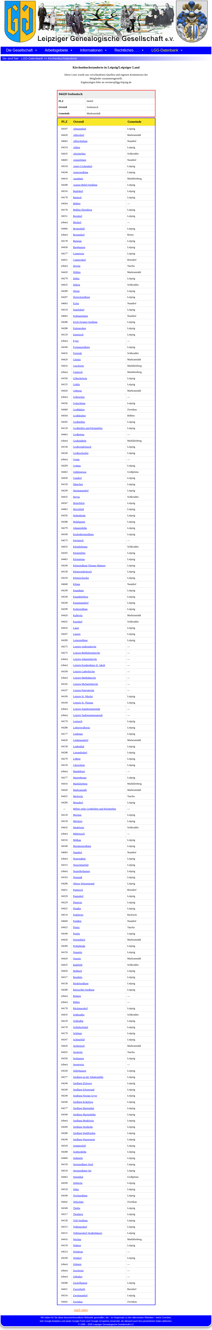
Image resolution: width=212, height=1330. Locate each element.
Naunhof (77, 852)
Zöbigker (78, 1276)
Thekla (76, 1208)
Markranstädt (80, 790)
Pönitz (76, 927)
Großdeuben (79, 415)
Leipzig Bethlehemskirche (86, 652)
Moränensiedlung (82, 846)
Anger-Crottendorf (82, 166)
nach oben (81, 1310)
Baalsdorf (78, 191)
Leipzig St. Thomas (83, 702)
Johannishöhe (80, 528)
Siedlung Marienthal (83, 1108)
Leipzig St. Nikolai (83, 696)
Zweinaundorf (80, 1295)
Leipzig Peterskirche (83, 690)
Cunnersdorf (79, 259)
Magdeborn (79, 771)
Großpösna (78, 434)
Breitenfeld (79, 228)
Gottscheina (79, 403)
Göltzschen (79, 397)
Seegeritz (78, 1052)
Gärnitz (77, 359)
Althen (76, 147)
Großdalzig (79, 409)
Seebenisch (79, 1045)
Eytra (76, 340)
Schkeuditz (78, 1014)
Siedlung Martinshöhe (84, 1114)
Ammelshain (79, 160)
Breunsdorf (79, 234)
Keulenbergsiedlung (83, 534)
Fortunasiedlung (81, 347)
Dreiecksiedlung (81, 297)
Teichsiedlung (80, 1195)
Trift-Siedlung (80, 1220)
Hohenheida (79, 515)
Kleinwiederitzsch (82, 571)
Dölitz (76, 278)
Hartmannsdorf (81, 490)
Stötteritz (78, 1183)
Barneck (77, 197)
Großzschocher (81, 453)
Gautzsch (78, 372)
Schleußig (78, 1020)
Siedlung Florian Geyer (85, 1095)
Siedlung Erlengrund (83, 1089)
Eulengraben (79, 328)
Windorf (77, 1258)
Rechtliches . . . (129, 50)
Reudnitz (77, 977)
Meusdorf (78, 802)
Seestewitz (78, 1064)
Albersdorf (78, 135)
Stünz (76, 1189)
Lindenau (78, 733)
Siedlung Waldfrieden (84, 1133)
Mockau (77, 814)
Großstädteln (79, 440)
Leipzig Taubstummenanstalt (88, 715)
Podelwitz (78, 914)
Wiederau (78, 1251)
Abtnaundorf (79, 128)
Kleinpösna (79, 559)
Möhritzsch (79, 833)
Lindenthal (78, 746)
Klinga (76, 584)
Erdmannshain (80, 315)
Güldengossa (79, 471)
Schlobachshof (80, 1027)
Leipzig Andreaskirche (84, 646)
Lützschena (79, 765)
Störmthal (78, 1176)
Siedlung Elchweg (82, 1083)
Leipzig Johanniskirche (85, 659)
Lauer (76, 627)
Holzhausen (79, 521)
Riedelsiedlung (80, 983)
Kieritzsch (78, 540)
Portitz (76, 933)
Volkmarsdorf (80, 1226)
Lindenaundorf (80, 740)
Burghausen (79, 247)
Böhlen (76, 203)
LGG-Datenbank (167, 50)
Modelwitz (78, 827)
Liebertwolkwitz (81, 727)
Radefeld (77, 964)
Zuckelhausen (80, 1282)
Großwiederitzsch (82, 446)
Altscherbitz (79, 153)
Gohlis (76, 384)
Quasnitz (77, 952)
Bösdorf (77, 222)
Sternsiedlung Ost (82, 1170)
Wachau (77, 1239)
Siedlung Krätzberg (83, 1102)
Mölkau (77, 840)
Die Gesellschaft (21, 50)
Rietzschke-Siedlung (83, 989)
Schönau (77, 1033)
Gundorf (77, 478)
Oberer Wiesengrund (83, 883)
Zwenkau (78, 1301)
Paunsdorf (78, 896)
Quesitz (77, 958)
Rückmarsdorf (80, 1008)
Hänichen (78, 484)
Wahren (77, 1245)
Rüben (76, 1002)
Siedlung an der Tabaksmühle (88, 1077)
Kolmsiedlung (80, 609)
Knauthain (78, 590)
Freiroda (77, 353)
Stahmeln (78, 1158)
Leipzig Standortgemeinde (86, 709)
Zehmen (77, 1264)
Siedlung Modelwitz (83, 1120)
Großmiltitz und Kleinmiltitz (88, 428)
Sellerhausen (79, 1070)
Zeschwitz (78, 1270)
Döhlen (77, 272)
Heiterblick (79, 503)
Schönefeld (79, 1039)
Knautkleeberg (80, 596)
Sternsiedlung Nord (83, 1164)
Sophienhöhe (80, 1151)
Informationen (93, 50)
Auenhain (78, 178)
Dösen (76, 291)
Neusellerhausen (81, 871)
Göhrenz (77, 390)
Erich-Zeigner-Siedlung (85, 322)
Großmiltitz (79, 421)
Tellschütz (78, 1201)
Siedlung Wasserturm (84, 1139)
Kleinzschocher (81, 577)
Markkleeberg (80, 783)
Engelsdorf (78, 309)
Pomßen (77, 921)
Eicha (76, 303)
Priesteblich (79, 939)
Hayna (76, 496)
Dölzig (76, 284)
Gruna (76, 459)
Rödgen (77, 996)
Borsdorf (77, 216)
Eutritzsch (78, 334)
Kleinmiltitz (79, 553)
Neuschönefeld (80, 864)
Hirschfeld (78, 509)
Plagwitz (77, 902)
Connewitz (78, 253)
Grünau (77, 465)
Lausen (76, 634)
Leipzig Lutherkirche (84, 671)
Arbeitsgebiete (59, 50)
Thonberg (78, 1214)
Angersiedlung (80, 172)
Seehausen (78, 1058)
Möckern (77, 821)
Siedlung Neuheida (83, 1126)
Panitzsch (78, 889)
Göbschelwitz (80, 378)
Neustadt (77, 877)
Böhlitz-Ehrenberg (82, 209)
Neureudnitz (79, 858)
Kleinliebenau (80, 546)
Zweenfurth (79, 1289)
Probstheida (79, 946)
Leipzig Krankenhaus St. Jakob (89, 665)
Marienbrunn (80, 777)
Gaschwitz (78, 365)
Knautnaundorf (81, 602)
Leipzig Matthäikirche (84, 677)
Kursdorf (77, 621)
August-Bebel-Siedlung (85, 184)
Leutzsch (77, 721)
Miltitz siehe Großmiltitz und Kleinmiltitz (94, 808)
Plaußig (77, 908)
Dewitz (76, 265)
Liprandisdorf (80, 752)
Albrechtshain (80, 141)
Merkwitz (78, 796)
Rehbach (77, 970)
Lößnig (76, 758)
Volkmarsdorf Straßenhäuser (87, 1233)
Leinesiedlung (80, 640)
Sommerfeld (79, 1145)
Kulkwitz (78, 615)
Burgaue (77, 241)
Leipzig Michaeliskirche (85, 684)
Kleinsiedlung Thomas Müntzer (89, 565)
